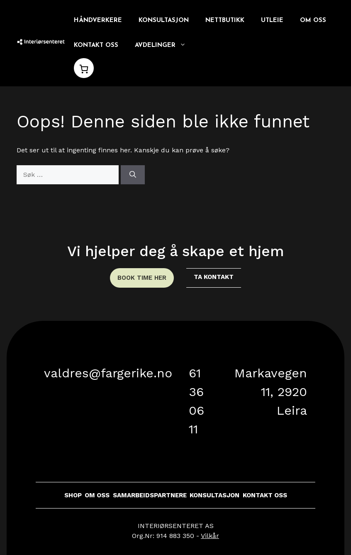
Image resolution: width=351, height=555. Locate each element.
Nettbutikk (224, 20)
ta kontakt (214, 277)
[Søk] (133, 174)
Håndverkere (98, 20)
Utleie (272, 20)
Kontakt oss (96, 45)
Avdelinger (164, 45)
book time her (141, 277)
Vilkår (210, 536)
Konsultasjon (164, 20)
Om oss (313, 20)
